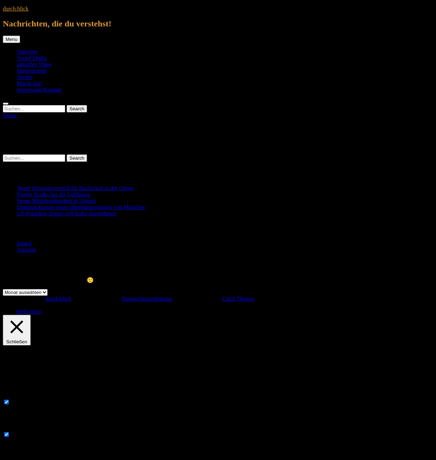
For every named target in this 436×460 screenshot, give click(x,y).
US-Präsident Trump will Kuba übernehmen (67, 213)
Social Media (32, 58)
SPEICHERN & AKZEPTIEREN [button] (41, 454)
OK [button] (12, 311)
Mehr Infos (29, 311)
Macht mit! (29, 83)
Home (10, 115)
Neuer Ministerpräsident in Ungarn (56, 201)
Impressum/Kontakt (39, 90)
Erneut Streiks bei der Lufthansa (53, 194)
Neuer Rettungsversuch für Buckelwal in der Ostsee (75, 188)
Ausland (26, 250)
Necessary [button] (14, 395)
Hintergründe (32, 71)
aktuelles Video (34, 64)
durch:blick (16, 9)
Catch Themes (238, 299)
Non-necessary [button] (19, 428)
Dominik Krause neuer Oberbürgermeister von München (81, 207)
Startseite (27, 52)
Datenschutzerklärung (147, 299)
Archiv (24, 77)
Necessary (23, 402)
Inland (24, 243)
